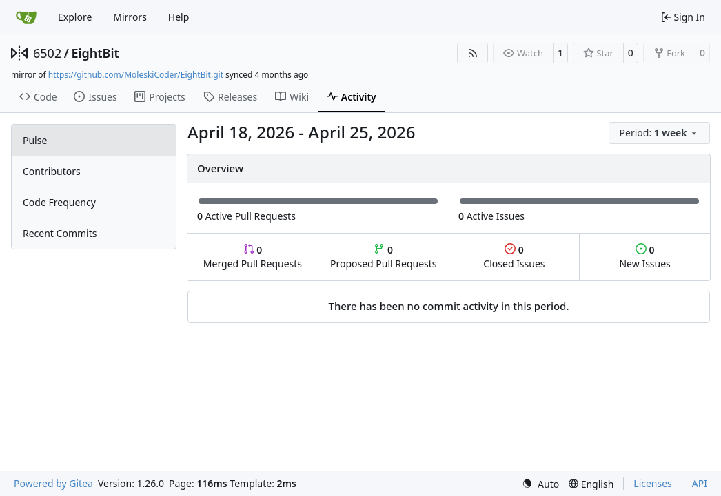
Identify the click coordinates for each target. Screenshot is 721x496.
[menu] (659, 133)
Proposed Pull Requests (383, 256)
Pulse (35, 140)
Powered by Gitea (53, 483)
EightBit (95, 53)
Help (179, 16)
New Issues (644, 256)
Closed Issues (514, 256)
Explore (75, 16)
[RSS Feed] (473, 53)
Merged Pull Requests (252, 256)
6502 (47, 53)
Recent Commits (60, 233)
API (699, 483)
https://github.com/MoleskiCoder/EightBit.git (135, 75)
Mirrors (130, 16)
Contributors (52, 171)
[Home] (26, 17)
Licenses (652, 483)
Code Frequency (59, 202)
